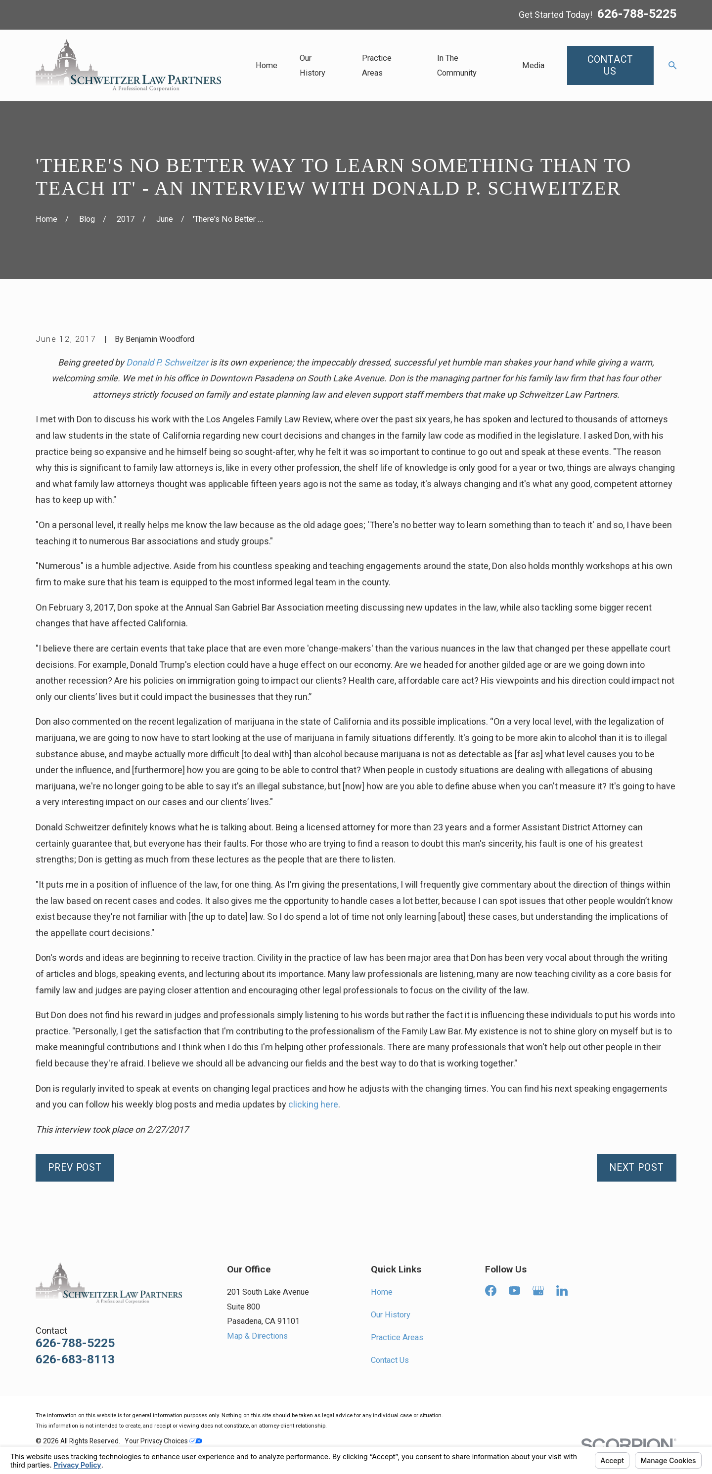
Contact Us (390, 1360)
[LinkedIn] (562, 1290)
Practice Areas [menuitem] (377, 65)
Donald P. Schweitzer (167, 362)
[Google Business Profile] (538, 1290)
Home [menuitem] (266, 65)
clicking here (313, 1104)
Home (382, 1292)
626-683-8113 (75, 1359)
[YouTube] (514, 1290)
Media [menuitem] (533, 65)
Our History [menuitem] (312, 65)
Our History (390, 1314)
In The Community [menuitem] (457, 65)
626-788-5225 (636, 14)
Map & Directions (257, 1336)
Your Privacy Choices (163, 1441)
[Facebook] (490, 1290)
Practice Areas (397, 1337)
